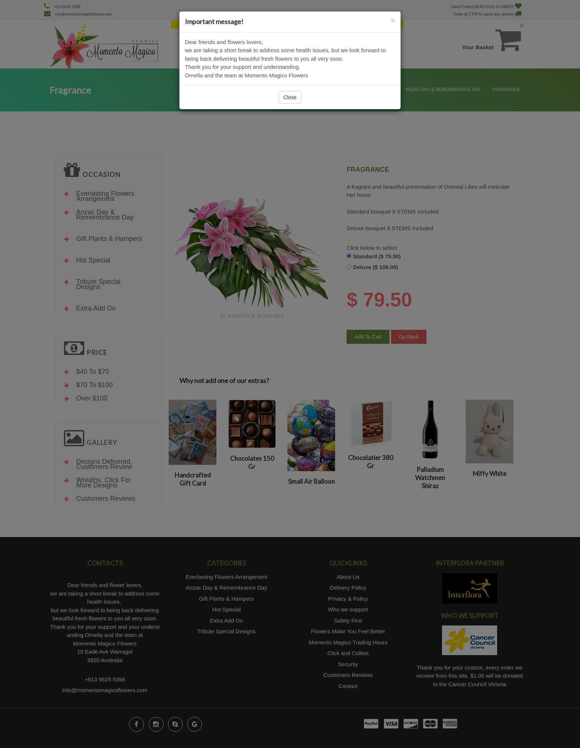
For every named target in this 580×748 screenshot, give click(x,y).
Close (290, 97)
